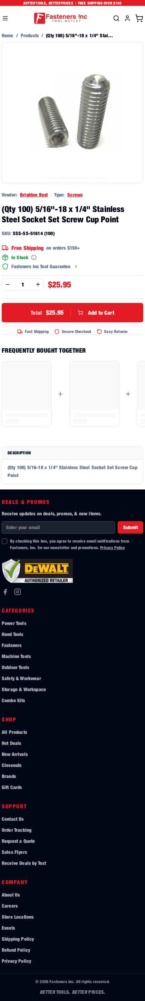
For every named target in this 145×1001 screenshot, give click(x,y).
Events (8, 928)
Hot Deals (11, 743)
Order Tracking (16, 830)
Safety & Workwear (21, 678)
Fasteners (11, 645)
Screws (75, 195)
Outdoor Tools (15, 667)
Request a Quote (18, 841)
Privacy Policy (112, 547)
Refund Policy (16, 950)
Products (30, 35)
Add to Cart (72, 312)
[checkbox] (4, 541)
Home (7, 35)
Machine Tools (16, 656)
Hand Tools (12, 634)
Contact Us (13, 819)
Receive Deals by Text (24, 863)
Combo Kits (13, 700)
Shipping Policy (18, 939)
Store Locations (17, 917)
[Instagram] (17, 591)
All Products (14, 732)
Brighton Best (34, 195)
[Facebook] (5, 591)
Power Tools (14, 623)
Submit (130, 527)
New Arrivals (15, 754)
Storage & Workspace (24, 689)
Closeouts (11, 765)
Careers (10, 906)
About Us (11, 895)
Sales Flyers (14, 852)
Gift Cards (12, 787)
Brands (9, 776)
